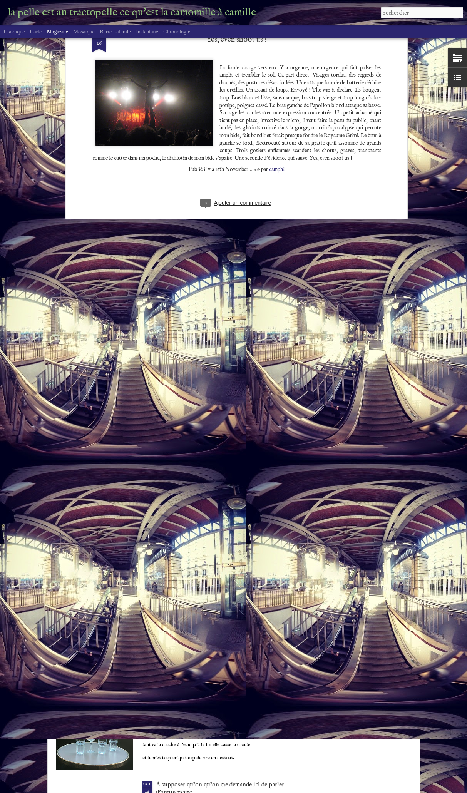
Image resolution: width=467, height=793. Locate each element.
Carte (36, 32)
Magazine (57, 32)
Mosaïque (83, 32)
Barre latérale (115, 32)
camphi (277, 93)
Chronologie (176, 32)
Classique (14, 32)
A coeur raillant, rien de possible (198, 697)
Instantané (147, 32)
